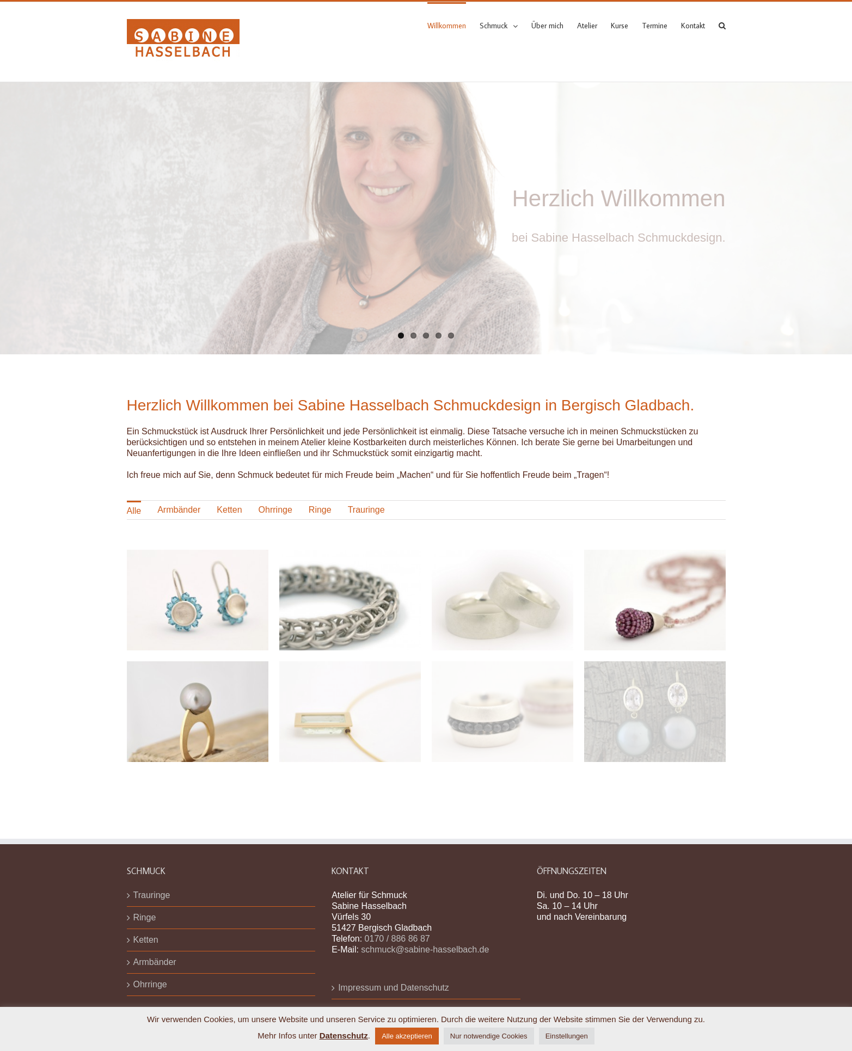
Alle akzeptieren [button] (407, 1036)
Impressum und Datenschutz (393, 987)
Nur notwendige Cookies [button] (489, 1036)
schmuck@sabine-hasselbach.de (425, 949)
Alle (134, 510)
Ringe (320, 509)
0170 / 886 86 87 (397, 938)
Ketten (229, 509)
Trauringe (366, 509)
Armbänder (178, 509)
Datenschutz (344, 1035)
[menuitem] (453, 25)
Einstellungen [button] (566, 1036)
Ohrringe (275, 509)
